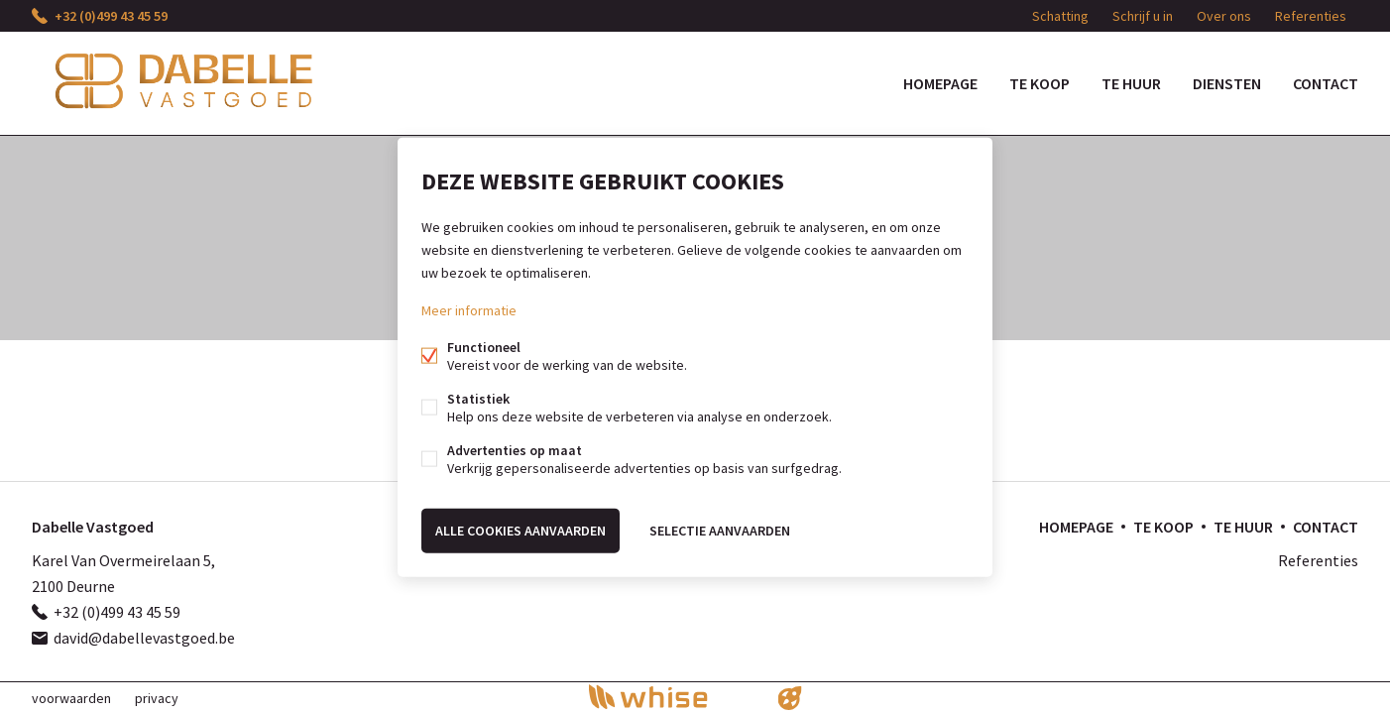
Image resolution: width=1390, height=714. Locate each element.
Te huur (1131, 83)
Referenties (1310, 16)
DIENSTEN (1227, 83)
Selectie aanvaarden (719, 530)
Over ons (1224, 16)
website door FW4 (790, 698)
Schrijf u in (1142, 16)
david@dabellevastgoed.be (144, 638)
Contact (1325, 83)
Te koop (1039, 83)
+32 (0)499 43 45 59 (111, 16)
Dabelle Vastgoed (93, 526)
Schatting (1060, 16)
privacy (156, 698)
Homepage (940, 83)
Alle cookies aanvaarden (520, 530)
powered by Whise (671, 696)
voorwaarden (71, 698)
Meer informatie (469, 310)
